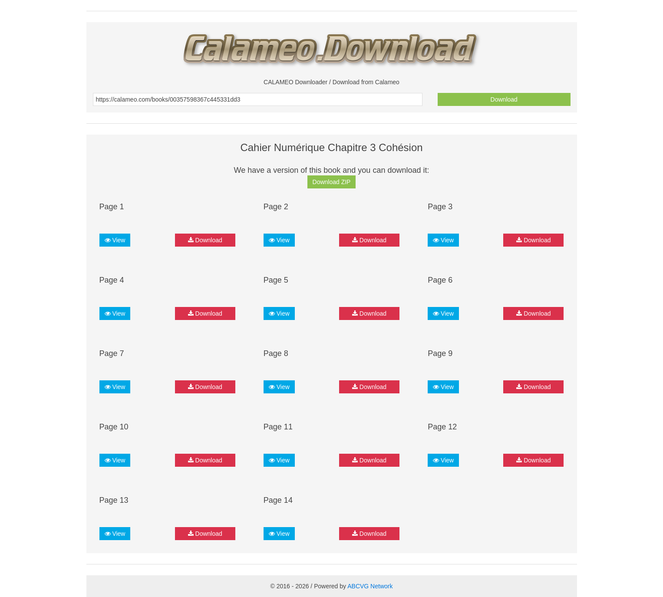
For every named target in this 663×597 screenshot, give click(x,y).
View (115, 240)
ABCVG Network (370, 586)
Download (504, 99)
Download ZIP (332, 181)
